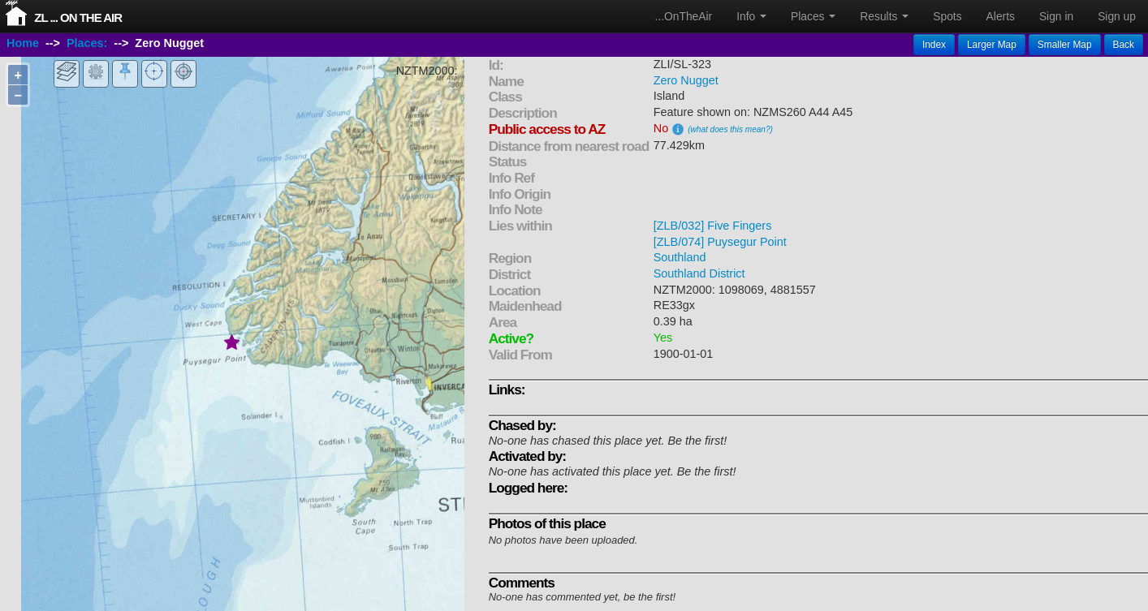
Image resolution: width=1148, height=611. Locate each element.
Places (813, 16)
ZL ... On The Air (78, 17)
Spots (947, 16)
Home (22, 43)
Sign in (1056, 16)
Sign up (1117, 16)
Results (884, 16)
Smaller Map (1065, 44)
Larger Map (991, 44)
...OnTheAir (684, 16)
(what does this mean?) (730, 129)
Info (751, 16)
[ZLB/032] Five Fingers (713, 225)
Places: (87, 43)
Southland (680, 257)
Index (934, 44)
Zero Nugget (686, 80)
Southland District (699, 273)
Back (1123, 44)
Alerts (1000, 16)
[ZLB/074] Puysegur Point (720, 241)
